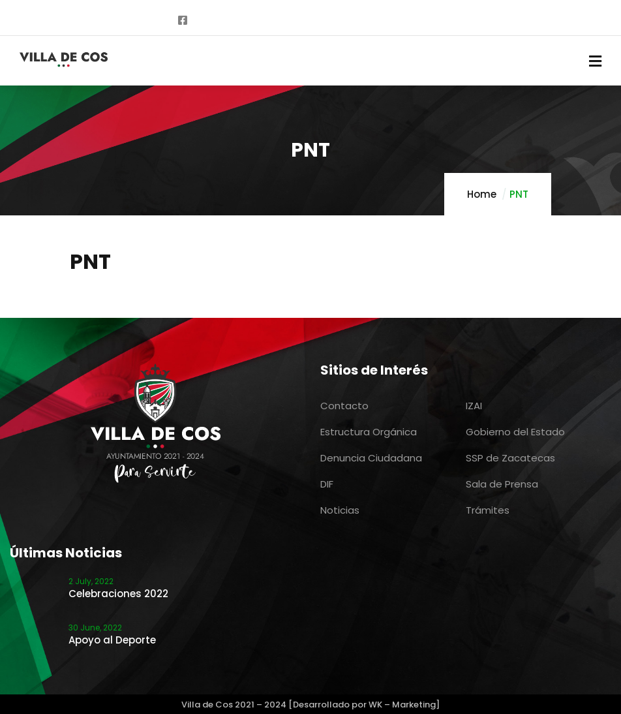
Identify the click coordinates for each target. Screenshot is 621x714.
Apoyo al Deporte (112, 640)
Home (481, 194)
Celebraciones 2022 (118, 593)
